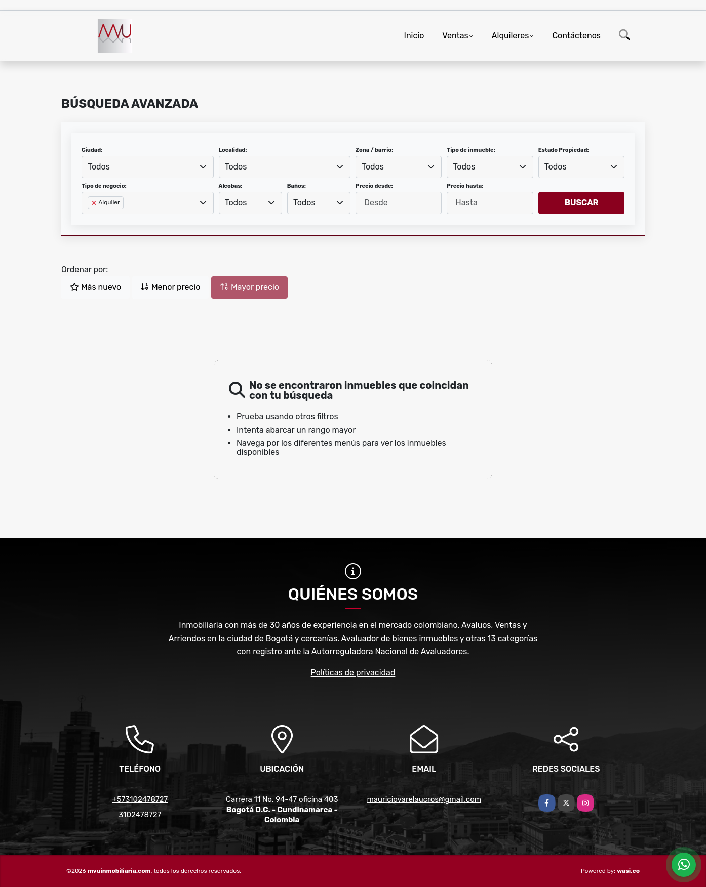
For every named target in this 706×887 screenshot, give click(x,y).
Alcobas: (231, 186)
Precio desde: (374, 186)
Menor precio (170, 287)
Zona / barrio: (374, 150)
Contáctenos (576, 35)
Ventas (455, 35)
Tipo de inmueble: (471, 150)
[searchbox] (91, 219)
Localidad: (233, 150)
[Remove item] (94, 202)
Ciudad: (92, 150)
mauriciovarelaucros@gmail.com (424, 799)
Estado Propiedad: (563, 150)
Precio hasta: (465, 186)
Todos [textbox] (99, 167)
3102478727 (140, 814)
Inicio (414, 35)
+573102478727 (140, 799)
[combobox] (148, 167)
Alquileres (510, 35)
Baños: (296, 186)
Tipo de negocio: (104, 186)
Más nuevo (95, 287)
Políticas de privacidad (353, 673)
